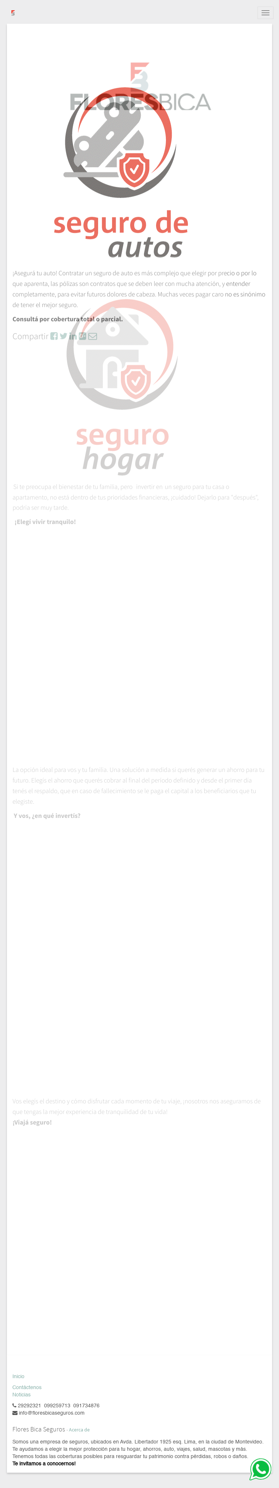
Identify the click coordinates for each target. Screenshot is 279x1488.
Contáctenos (27, 1387)
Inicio (18, 1376)
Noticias (21, 1394)
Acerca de (79, 1430)
